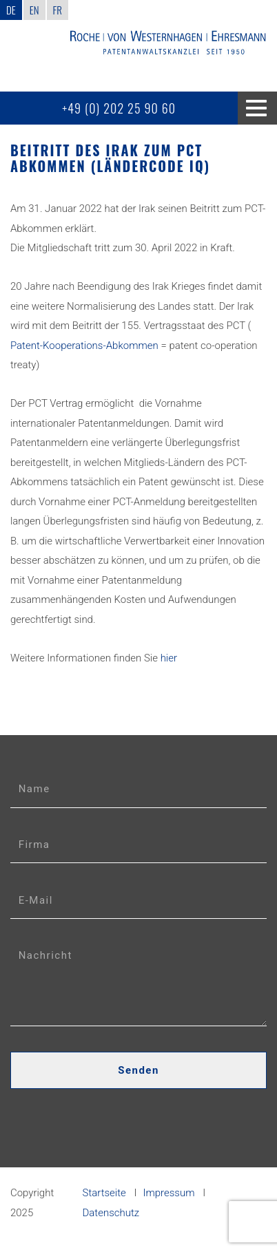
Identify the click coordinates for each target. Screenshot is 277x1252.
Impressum (169, 1193)
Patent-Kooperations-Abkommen (84, 345)
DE (11, 9)
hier (169, 658)
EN (34, 9)
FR (57, 9)
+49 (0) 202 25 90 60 (119, 108)
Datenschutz (111, 1213)
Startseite (104, 1193)
